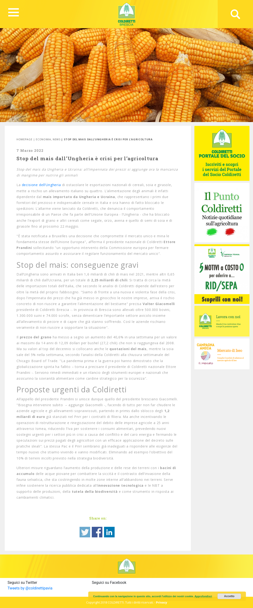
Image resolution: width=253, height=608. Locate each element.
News (56, 139)
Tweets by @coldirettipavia (30, 588)
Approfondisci (203, 596)
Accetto (229, 596)
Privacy (161, 602)
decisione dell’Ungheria (41, 185)
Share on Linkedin (109, 532)
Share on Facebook (97, 532)
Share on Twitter (85, 532)
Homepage (24, 139)
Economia (43, 139)
